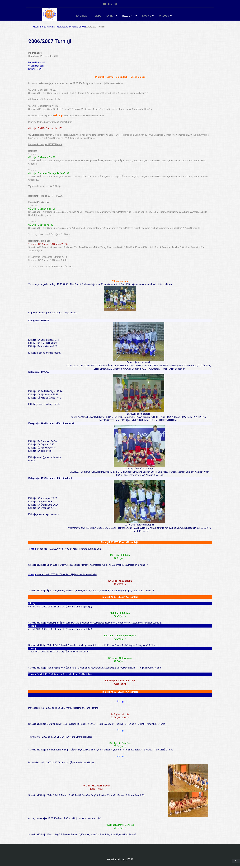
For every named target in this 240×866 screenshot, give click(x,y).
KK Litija (81, 15)
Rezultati (129, 15)
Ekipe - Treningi (106, 15)
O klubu (165, 15)
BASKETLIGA (35, 69)
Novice (148, 15)
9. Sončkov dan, (36, 65)
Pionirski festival (36, 62)
